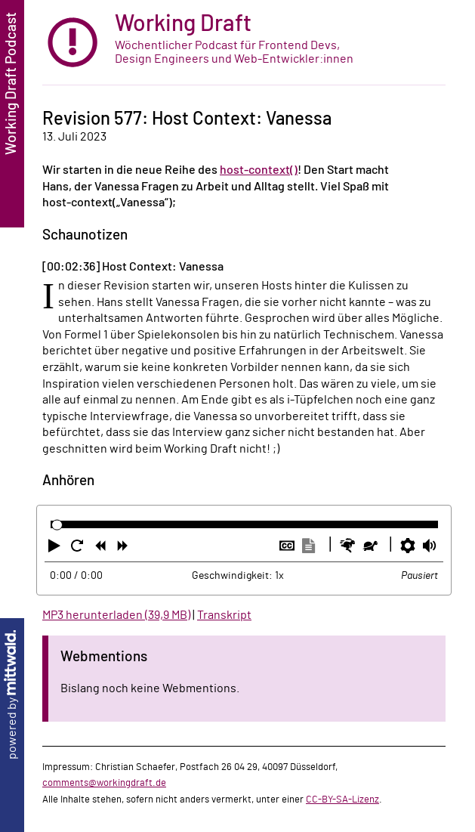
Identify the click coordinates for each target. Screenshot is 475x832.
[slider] (57, 524)
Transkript (224, 615)
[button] (56, 548)
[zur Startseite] (244, 42)
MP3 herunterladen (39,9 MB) (116, 615)
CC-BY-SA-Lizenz (342, 799)
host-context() (259, 170)
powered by (12, 694)
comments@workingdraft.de (104, 783)
